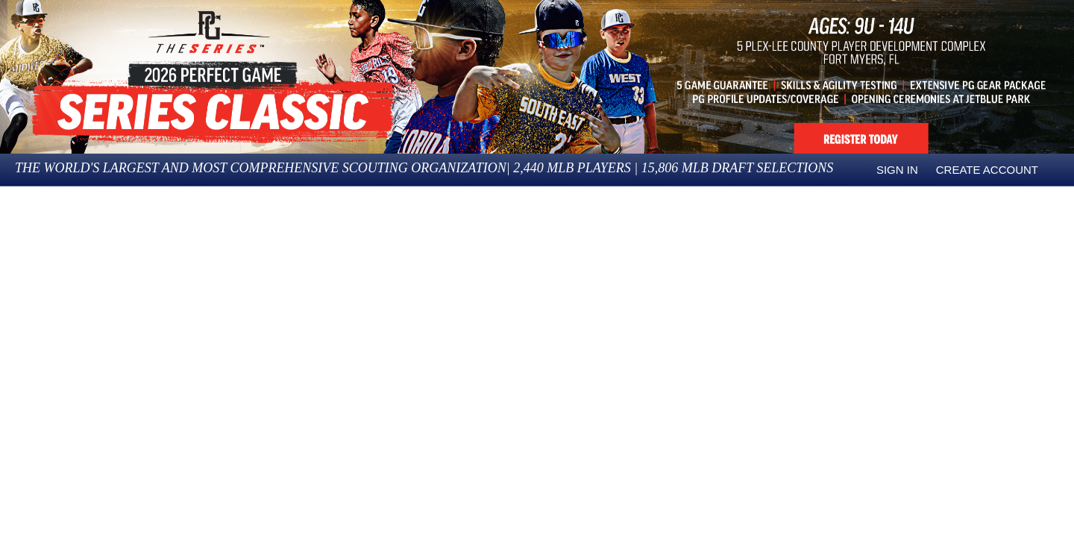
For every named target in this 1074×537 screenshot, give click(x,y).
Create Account (987, 169)
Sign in (897, 169)
